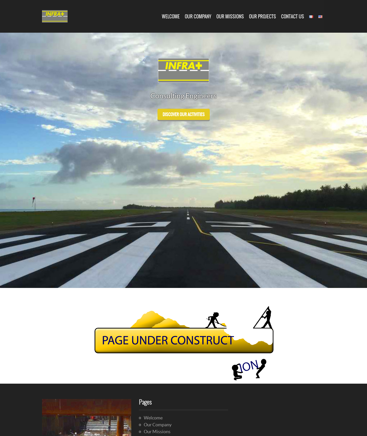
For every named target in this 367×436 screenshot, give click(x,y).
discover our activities (184, 114)
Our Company (198, 16)
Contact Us (292, 16)
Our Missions (230, 16)
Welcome (171, 16)
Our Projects (262, 16)
